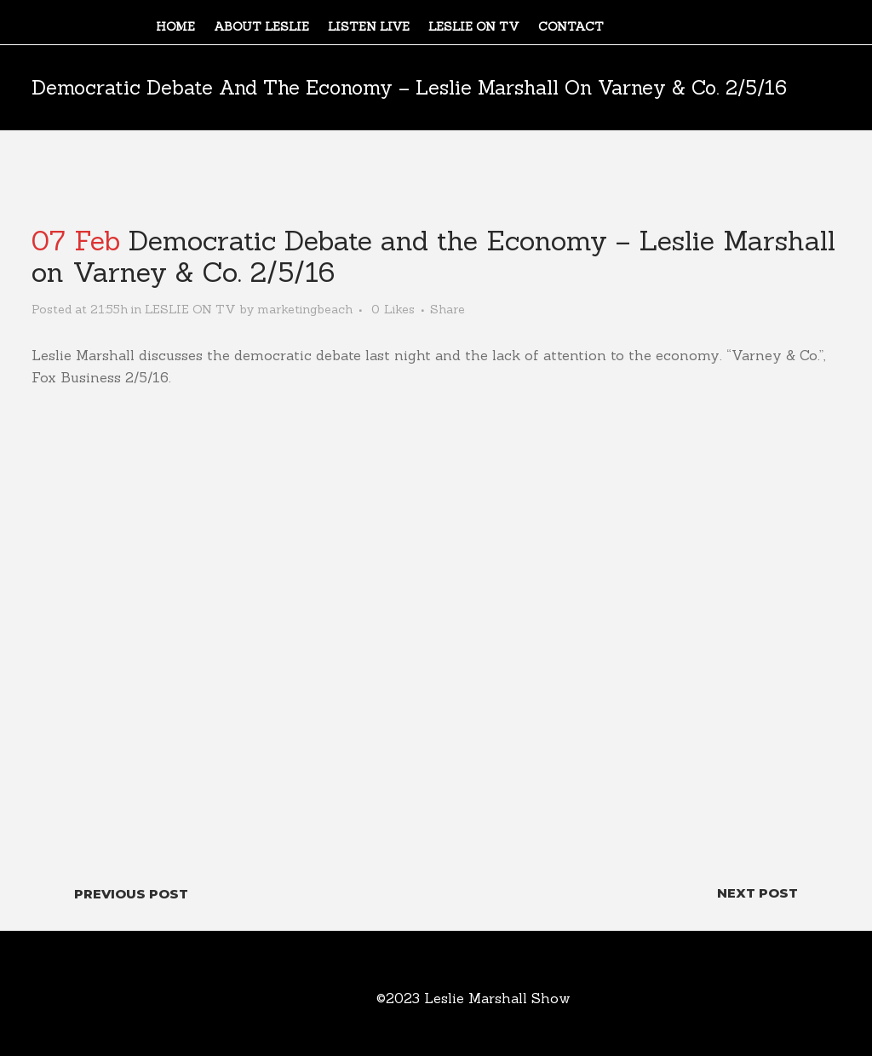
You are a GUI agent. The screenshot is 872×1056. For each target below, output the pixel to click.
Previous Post (131, 894)
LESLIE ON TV (190, 309)
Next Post (757, 893)
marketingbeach (305, 309)
